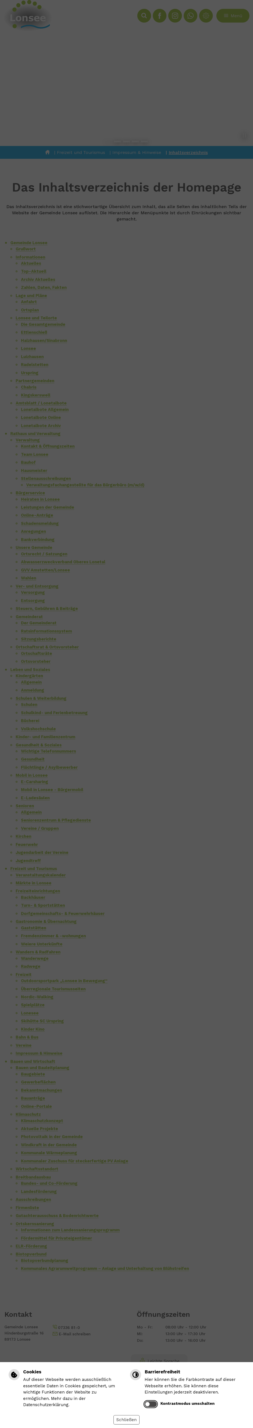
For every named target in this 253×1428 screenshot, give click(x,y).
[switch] (150, 1404)
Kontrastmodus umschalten (187, 1403)
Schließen (126, 1419)
